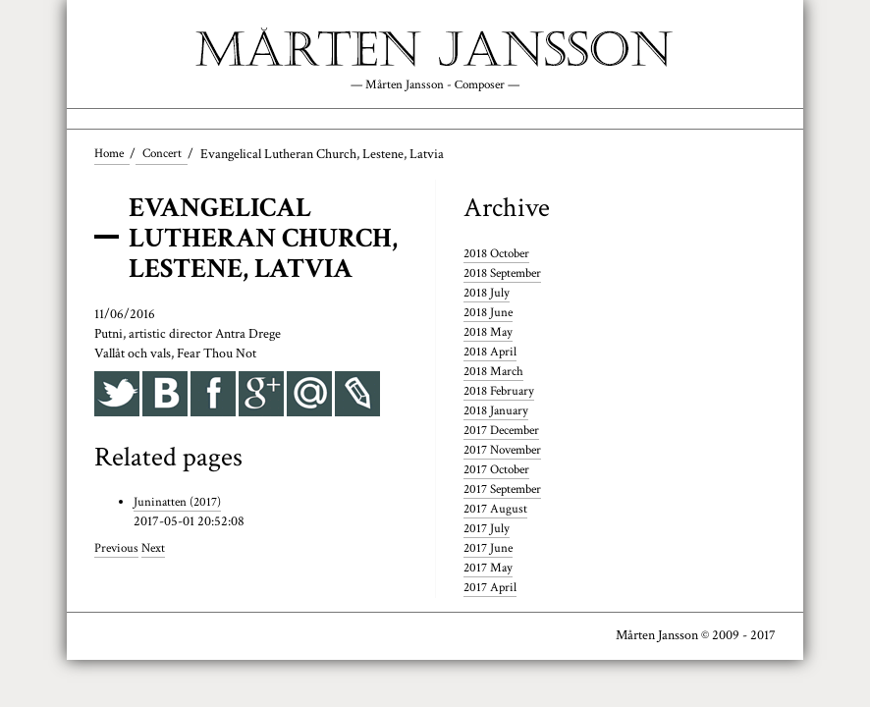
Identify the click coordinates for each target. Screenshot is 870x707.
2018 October (499, 256)
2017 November (506, 452)
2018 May (489, 334)
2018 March (495, 373)
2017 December (505, 432)
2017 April (491, 589)
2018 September (506, 276)
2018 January (497, 412)
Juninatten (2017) (179, 505)
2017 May (489, 569)
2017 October (499, 471)
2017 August (496, 510)
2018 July (487, 295)
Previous (117, 551)
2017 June (489, 550)
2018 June (489, 314)
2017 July (487, 530)
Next (157, 551)
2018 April (491, 353)
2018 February (501, 393)
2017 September (506, 491)
